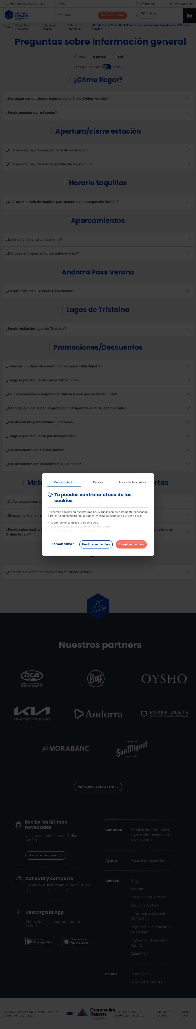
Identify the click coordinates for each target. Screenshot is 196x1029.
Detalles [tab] (98, 482)
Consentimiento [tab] (63, 482)
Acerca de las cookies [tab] (132, 482)
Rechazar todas (96, 544)
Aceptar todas (131, 544)
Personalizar (63, 544)
